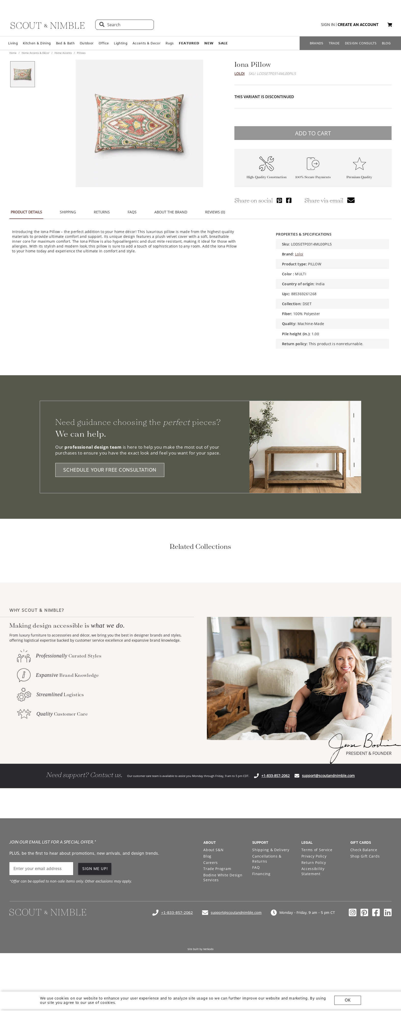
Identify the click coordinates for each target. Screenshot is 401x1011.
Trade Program (217, 936)
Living (13, 43)
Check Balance (363, 917)
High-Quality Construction (267, 177)
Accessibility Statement (313, 939)
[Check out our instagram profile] (352, 980)
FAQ (256, 934)
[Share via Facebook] (288, 200)
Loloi (239, 73)
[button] (389, 24)
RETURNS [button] (102, 212)
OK (348, 1000)
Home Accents (63, 53)
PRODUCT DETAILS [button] (26, 212)
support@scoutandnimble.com (328, 843)
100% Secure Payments (313, 177)
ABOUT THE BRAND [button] (170, 212)
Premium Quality (359, 177)
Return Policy (313, 930)
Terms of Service (316, 917)
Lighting (120, 43)
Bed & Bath (65, 43)
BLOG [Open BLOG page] (386, 43)
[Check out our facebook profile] (376, 980)
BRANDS (317, 43)
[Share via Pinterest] (279, 200)
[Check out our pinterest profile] (364, 980)
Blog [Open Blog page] (207, 923)
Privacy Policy (314, 923)
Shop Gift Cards (365, 923)
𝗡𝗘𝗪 (208, 43)
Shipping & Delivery (270, 917)
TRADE (334, 43)
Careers (210, 930)
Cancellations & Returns (267, 926)
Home (13, 53)
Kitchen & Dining (37, 43)
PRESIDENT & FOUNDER (369, 821)
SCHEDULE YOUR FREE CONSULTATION (109, 470)
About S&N (213, 917)
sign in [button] (328, 24)
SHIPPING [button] (68, 212)
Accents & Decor (146, 43)
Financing (261, 941)
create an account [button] (358, 24)
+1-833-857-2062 (275, 843)
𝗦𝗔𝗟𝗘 (223, 43)
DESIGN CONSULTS (361, 43)
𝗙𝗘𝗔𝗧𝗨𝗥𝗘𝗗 (189, 43)
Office (104, 43)
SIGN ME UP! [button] (95, 936)
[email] (41, 936)
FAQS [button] (132, 212)
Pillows (81, 53)
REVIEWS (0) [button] (215, 212)
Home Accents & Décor (35, 53)
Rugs (169, 43)
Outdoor (86, 43)
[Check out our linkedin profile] (388, 980)
